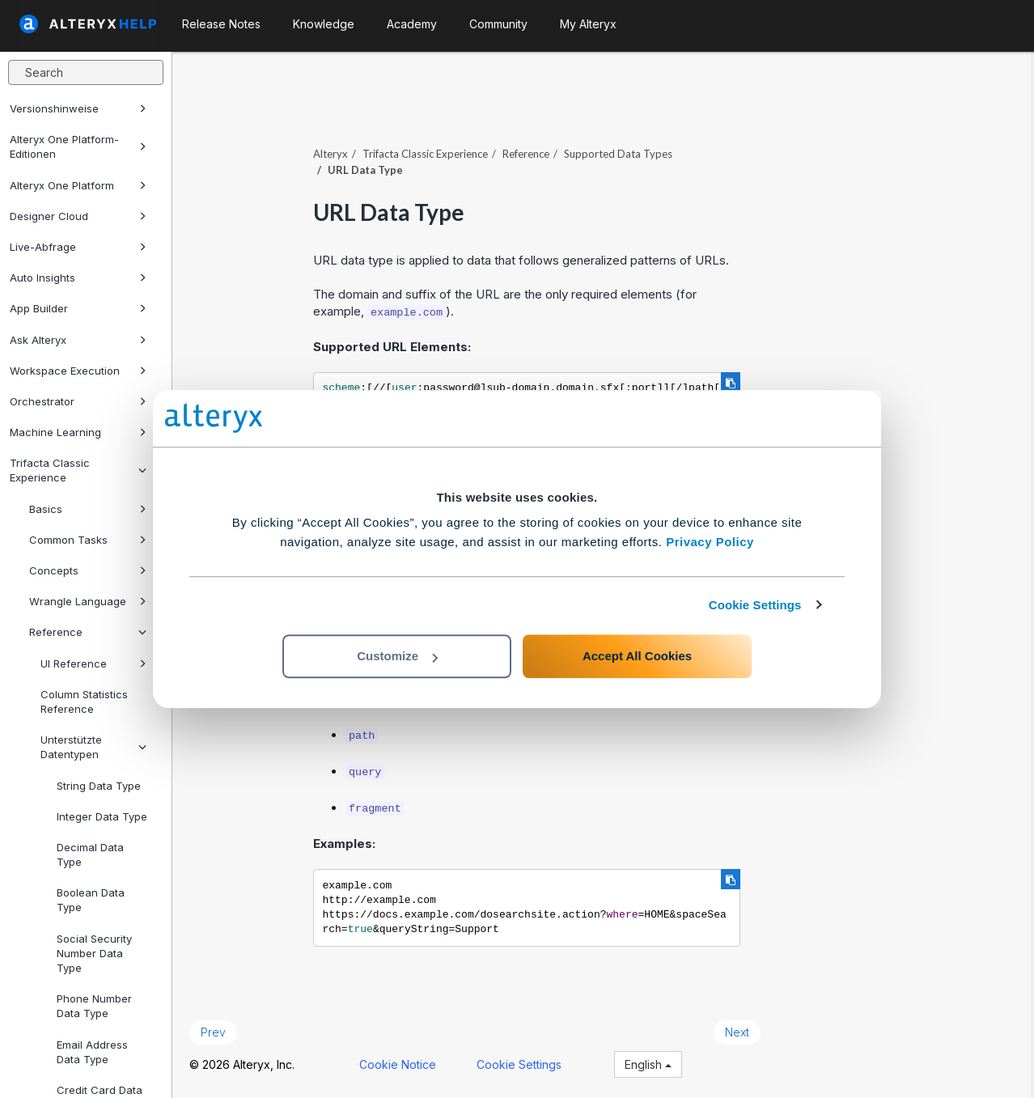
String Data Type (99, 785)
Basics (87, 508)
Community (498, 24)
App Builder (78, 308)
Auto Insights (78, 277)
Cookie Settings (755, 605)
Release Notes (221, 24)
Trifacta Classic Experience (78, 470)
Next (740, 1031)
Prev (216, 1031)
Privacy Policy (710, 542)
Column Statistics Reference (84, 701)
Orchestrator (78, 401)
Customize (397, 656)
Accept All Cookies (637, 656)
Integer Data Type (102, 816)
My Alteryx (588, 24)
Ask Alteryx (78, 339)
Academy (412, 24)
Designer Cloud (78, 216)
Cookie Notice (400, 1063)
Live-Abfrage (78, 246)
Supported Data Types (621, 152)
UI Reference (93, 663)
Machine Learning (78, 432)
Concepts (87, 570)
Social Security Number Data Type (94, 953)
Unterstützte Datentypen (93, 747)
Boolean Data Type (91, 900)
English (651, 1063)
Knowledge (323, 24)
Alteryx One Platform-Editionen (78, 146)
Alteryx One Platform (78, 185)
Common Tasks (87, 539)
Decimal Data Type (90, 854)
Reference (87, 631)
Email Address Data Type (92, 1052)
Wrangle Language (87, 601)
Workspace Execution (78, 370)
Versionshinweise (78, 108)
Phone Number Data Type (94, 1006)
